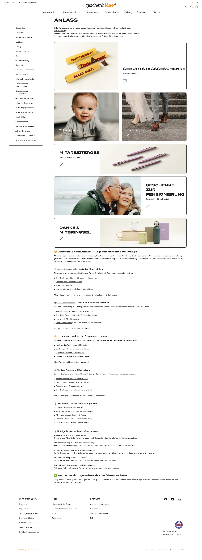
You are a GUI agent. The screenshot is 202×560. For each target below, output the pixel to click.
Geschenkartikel (49, 12)
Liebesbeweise (21, 74)
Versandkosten (25, 527)
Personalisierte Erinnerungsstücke (70, 386)
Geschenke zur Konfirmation (21, 92)
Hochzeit (19, 65)
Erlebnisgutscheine (64, 285)
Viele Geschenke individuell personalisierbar (74, 411)
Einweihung (74, 374)
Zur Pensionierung (65, 336)
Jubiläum (19, 42)
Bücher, (59, 356)
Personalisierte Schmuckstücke (69, 281)
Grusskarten (95, 508)
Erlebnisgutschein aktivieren (28, 3)
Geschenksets (92, 12)
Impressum (24, 508)
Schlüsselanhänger (89, 315)
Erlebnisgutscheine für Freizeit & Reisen (72, 349)
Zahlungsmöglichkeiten (29, 513)
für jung (84, 390)
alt (91, 390)
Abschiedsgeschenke (66, 302)
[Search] (191, 6)
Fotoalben (73, 311)
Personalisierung (112, 12)
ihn (78, 390)
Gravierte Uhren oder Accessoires (70, 352)
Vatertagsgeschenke (24, 112)
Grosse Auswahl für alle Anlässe (69, 407)
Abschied (19, 32)
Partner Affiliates (26, 518)
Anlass (128, 12)
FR (197, 2)
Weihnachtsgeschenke (24, 126)
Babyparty (93, 374)
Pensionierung (60, 30)
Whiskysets (82, 345)
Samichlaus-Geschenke (25, 135)
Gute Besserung (22, 60)
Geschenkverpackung (99, 504)
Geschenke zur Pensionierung (21, 85)
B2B (92, 518)
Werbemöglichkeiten (28, 522)
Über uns (23, 504)
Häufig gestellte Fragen (62, 504)
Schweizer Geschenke (24, 70)
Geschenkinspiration (24, 98)
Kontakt (7, 3)
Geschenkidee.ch (64, 33)
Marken (156, 12)
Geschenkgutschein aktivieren (64, 508)
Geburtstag (20, 28)
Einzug (18, 46)
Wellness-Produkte (81, 356)
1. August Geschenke (24, 103)
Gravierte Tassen (63, 315)
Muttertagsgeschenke (24, 107)
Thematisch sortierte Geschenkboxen (72, 378)
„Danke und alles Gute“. (80, 328)
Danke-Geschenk (110, 374)
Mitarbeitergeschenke (24, 79)
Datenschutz (57, 518)
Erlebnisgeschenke (64, 322)
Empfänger (142, 12)
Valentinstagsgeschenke (25, 140)
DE (193, 2)
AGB (54, 513)
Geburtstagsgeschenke (67, 269)
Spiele (65, 356)
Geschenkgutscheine (71, 12)
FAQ (13, 3)
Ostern (18, 56)
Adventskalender (22, 131)
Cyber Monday (21, 121)
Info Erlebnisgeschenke (29, 532)
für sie (72, 390)
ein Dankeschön (76, 258)
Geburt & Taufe (22, 51)
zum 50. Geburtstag (173, 256)
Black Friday (20, 117)
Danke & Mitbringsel (24, 37)
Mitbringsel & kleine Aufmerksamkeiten (72, 382)
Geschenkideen (62, 390)
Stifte (73, 315)
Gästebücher (88, 311)
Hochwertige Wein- (64, 345)
